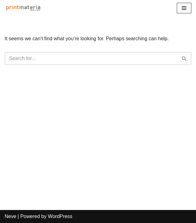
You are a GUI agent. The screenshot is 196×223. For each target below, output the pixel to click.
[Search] (91, 58)
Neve (10, 216)
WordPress (60, 216)
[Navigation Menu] (184, 8)
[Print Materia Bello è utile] (25, 8)
